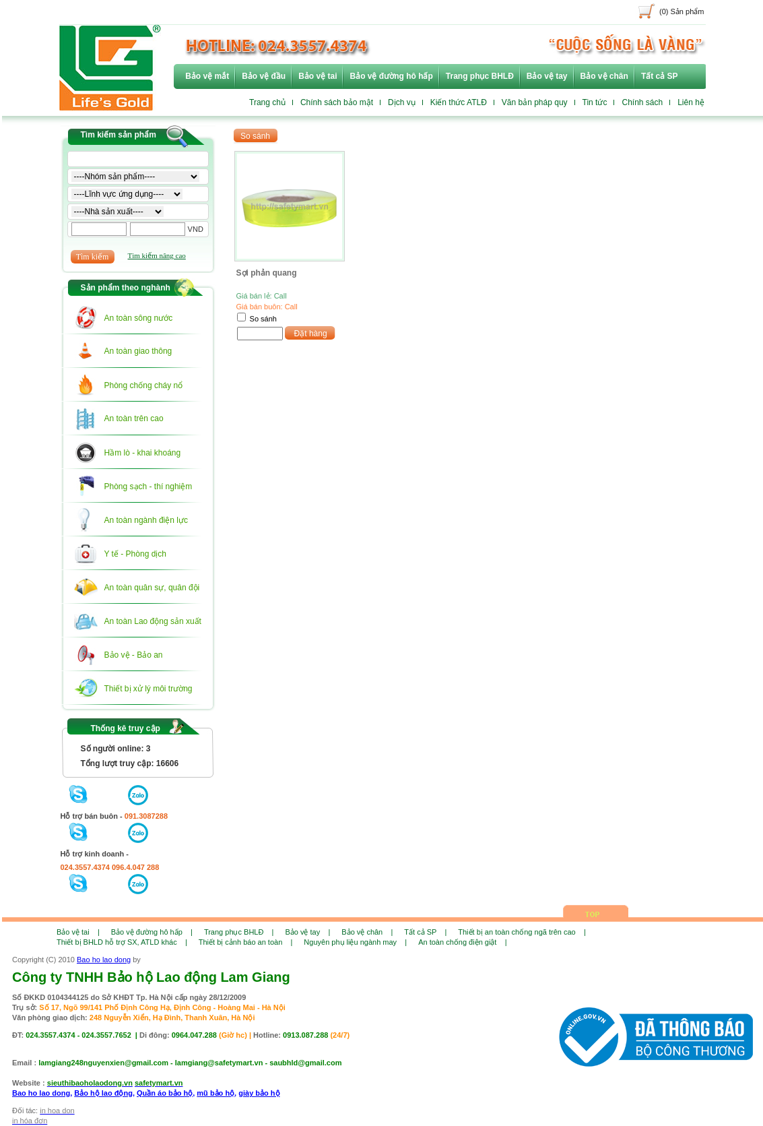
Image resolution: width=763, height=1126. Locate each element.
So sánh (263, 319)
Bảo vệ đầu (264, 76)
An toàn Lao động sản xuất (152, 621)
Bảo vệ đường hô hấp (391, 76)
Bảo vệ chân (604, 76)
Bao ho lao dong (104, 960)
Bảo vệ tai (317, 76)
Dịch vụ (402, 102)
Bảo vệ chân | (367, 932)
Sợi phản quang (266, 273)
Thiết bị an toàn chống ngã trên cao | (521, 932)
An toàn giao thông (138, 351)
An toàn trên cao (134, 418)
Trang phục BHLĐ (480, 76)
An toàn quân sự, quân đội (152, 587)
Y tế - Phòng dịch (135, 554)
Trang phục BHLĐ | (239, 932)
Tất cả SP (659, 76)
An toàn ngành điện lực (146, 520)
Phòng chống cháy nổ (143, 385)
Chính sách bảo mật (336, 102)
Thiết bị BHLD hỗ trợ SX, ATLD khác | (122, 942)
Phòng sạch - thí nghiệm (148, 486)
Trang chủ (267, 102)
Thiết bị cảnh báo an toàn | (246, 942)
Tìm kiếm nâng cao (157, 255)
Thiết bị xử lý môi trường (148, 688)
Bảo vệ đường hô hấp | (152, 932)
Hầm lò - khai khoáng (142, 453)
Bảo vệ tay (547, 76)
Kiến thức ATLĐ (458, 102)
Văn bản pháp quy (535, 102)
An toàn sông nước (138, 318)
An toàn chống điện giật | (462, 942)
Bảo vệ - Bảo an (133, 655)
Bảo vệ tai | (78, 932)
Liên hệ (690, 102)
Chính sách (642, 102)
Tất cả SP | (425, 932)
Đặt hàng (310, 333)
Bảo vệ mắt (207, 76)
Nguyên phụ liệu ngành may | (355, 942)
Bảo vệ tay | (307, 932)
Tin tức (595, 102)
